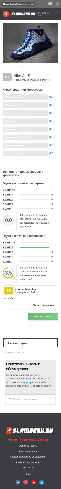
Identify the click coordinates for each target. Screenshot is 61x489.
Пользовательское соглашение (27, 456)
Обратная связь (28, 445)
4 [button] (32, 66)
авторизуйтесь (29, 382)
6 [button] (38, 66)
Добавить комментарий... (24, 399)
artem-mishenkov (26, 289)
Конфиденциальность (27, 462)
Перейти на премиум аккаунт (27, 440)
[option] (30, 43)
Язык (30, 474)
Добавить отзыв (43, 316)
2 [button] (25, 66)
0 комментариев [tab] (17, 343)
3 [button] (29, 66)
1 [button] (22, 66)
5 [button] (35, 66)
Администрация (28, 451)
